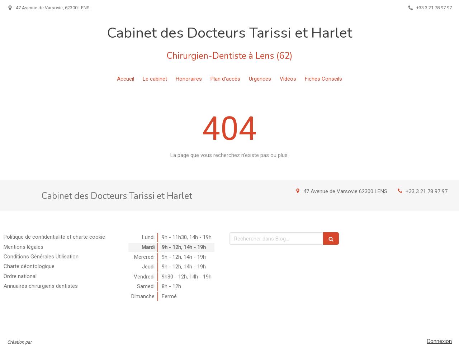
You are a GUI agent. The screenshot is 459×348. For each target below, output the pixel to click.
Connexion (439, 341)
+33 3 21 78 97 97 (427, 191)
